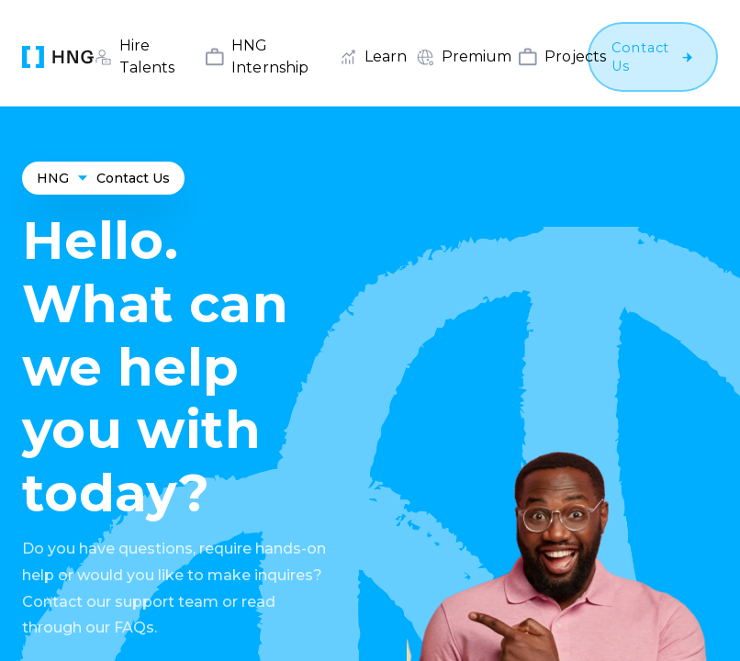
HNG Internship (269, 56)
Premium (477, 56)
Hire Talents (147, 56)
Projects (575, 56)
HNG (53, 178)
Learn (385, 56)
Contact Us (133, 178)
